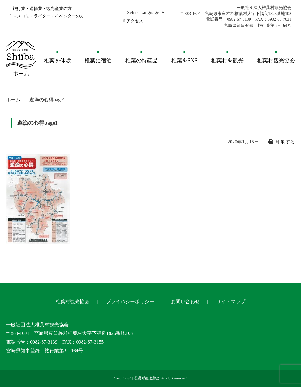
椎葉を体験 (57, 61)
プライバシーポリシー (130, 301)
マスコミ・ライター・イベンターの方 (48, 16)
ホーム (13, 99)
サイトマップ (230, 301)
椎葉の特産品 (141, 61)
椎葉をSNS (184, 61)
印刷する (285, 141)
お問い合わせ (185, 301)
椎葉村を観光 (227, 61)
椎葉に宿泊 (98, 61)
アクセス (134, 21)
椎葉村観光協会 (276, 61)
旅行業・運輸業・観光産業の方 (42, 8)
